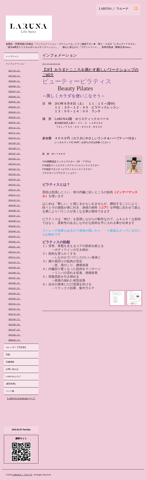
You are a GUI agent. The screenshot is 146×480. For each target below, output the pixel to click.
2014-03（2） (14, 236)
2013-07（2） (14, 278)
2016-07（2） (14, 91)
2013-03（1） (14, 298)
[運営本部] (11, 384)
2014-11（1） (14, 195)
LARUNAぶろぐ (13, 376)
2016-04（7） (14, 107)
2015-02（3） (14, 179)
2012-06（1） (14, 335)
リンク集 (10, 391)
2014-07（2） (14, 215)
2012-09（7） (14, 319)
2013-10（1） (14, 262)
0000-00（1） (14, 340)
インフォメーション (15, 64)
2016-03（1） (14, 112)
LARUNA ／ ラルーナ (22, 474)
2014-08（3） (14, 210)
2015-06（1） (14, 159)
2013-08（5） (14, 272)
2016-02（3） (14, 117)
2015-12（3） (14, 127)
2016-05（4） (14, 102)
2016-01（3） (14, 122)
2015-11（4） (14, 133)
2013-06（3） (14, 283)
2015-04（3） (14, 169)
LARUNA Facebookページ (21, 398)
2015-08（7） (14, 148)
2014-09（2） (14, 205)
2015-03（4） (14, 174)
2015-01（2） (14, 184)
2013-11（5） (14, 257)
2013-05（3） (14, 288)
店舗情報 (10, 362)
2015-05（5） (14, 164)
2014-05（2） (14, 226)
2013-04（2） (14, 293)
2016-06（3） (14, 96)
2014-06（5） (14, 221)
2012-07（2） (14, 329)
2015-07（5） (14, 153)
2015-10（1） (14, 138)
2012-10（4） (14, 314)
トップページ (12, 56)
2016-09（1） (14, 81)
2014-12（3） (14, 190)
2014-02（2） (14, 241)
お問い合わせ (12, 369)
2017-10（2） (14, 70)
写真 (8, 354)
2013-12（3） (14, 252)
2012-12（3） (14, 309)
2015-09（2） (14, 143)
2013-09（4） (14, 267)
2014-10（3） (14, 200)
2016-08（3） (14, 86)
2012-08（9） (14, 324)
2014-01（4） (14, 247)
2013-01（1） (14, 304)
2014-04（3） (14, 231)
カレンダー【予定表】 (16, 347)
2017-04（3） (14, 76)
